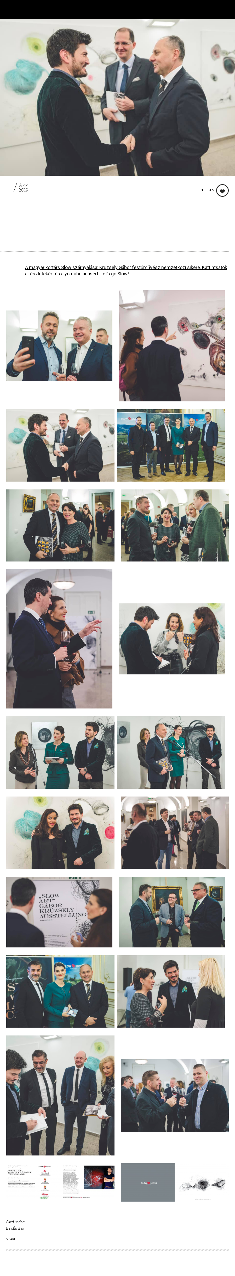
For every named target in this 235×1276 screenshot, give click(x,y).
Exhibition (15, 1229)
